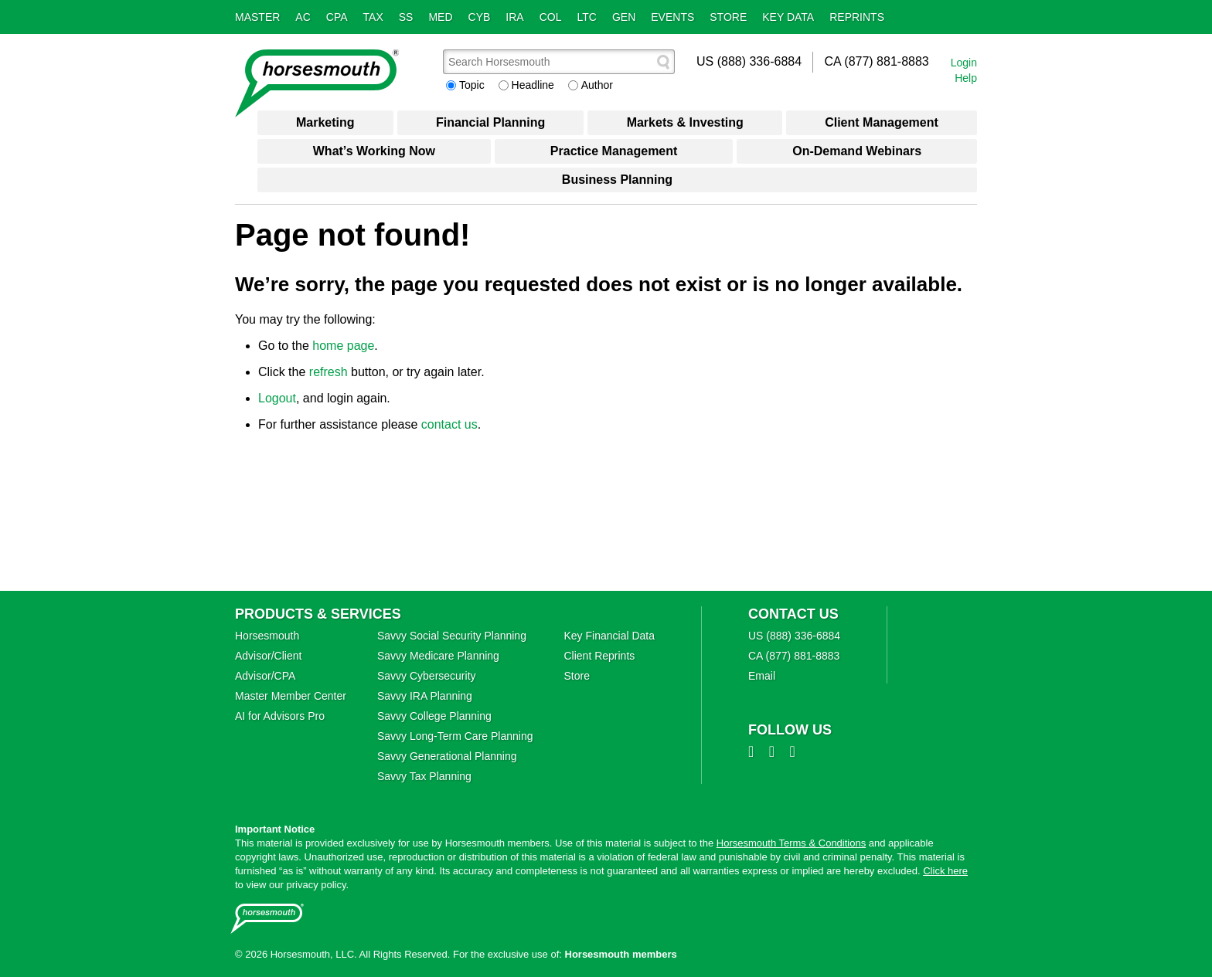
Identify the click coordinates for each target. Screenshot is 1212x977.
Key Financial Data (609, 635)
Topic (472, 85)
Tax (373, 17)
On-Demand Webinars (856, 151)
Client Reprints (599, 656)
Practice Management (614, 151)
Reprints (856, 17)
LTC (587, 17)
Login (964, 62)
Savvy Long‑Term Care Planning (455, 736)
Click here (945, 871)
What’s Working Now (374, 151)
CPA (337, 17)
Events (672, 17)
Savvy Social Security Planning (451, 635)
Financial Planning (490, 122)
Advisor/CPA (265, 676)
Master (257, 17)
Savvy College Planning (434, 716)
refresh (328, 371)
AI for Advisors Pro (280, 716)
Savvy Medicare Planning (438, 656)
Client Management (881, 122)
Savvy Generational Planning (447, 756)
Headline (533, 85)
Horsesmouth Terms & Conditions (791, 843)
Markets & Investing (685, 122)
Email (761, 676)
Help (966, 78)
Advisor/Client (268, 656)
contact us (449, 424)
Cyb (479, 17)
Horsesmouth (267, 635)
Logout (277, 398)
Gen (623, 17)
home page (343, 345)
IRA (514, 17)
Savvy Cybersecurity (426, 676)
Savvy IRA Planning (424, 696)
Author (597, 85)
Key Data (788, 17)
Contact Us (793, 614)
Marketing (325, 122)
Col (551, 17)
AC (302, 17)
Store (728, 17)
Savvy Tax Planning (424, 776)
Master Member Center (290, 696)
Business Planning (617, 179)
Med (440, 17)
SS (406, 17)
